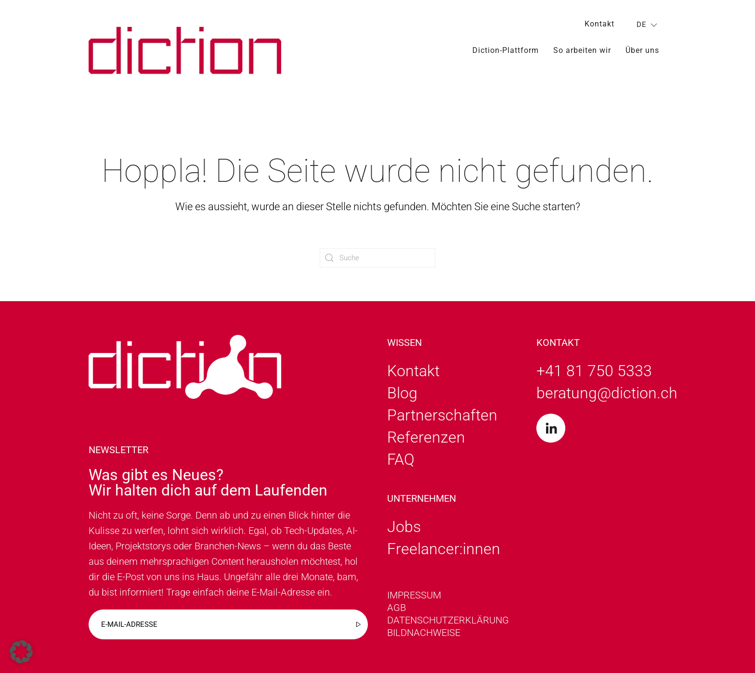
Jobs (404, 527)
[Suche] (377, 257)
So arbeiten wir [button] (582, 50)
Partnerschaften (442, 415)
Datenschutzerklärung (448, 620)
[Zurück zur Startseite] (185, 50)
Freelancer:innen (443, 549)
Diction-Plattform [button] (505, 50)
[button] (21, 652)
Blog (402, 393)
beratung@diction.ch (606, 393)
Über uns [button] (642, 50)
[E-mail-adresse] (228, 624)
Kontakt (599, 23)
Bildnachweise (423, 632)
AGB (396, 607)
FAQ (401, 459)
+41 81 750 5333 (594, 371)
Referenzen (426, 437)
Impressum (414, 595)
